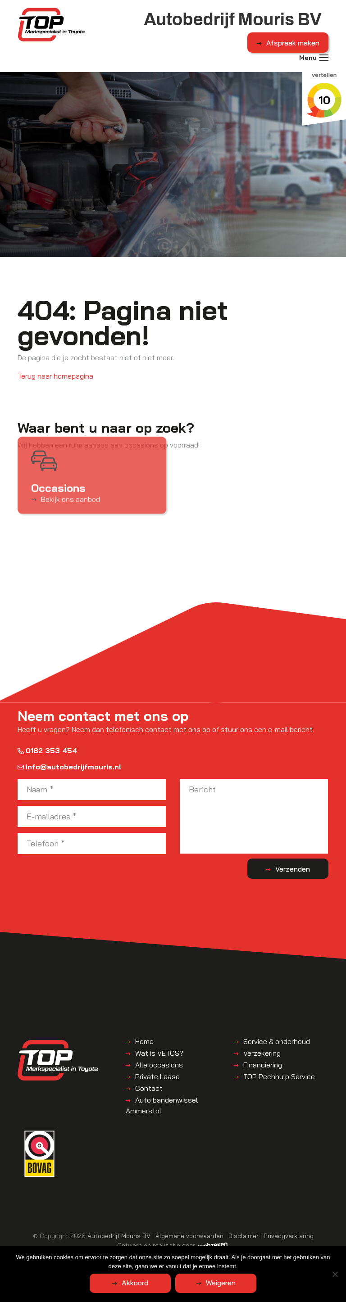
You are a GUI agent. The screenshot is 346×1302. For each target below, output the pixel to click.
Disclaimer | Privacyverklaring (271, 1235)
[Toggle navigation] (323, 58)
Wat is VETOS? (159, 1053)
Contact (149, 1088)
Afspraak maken (292, 42)
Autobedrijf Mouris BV (118, 1235)
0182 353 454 (47, 750)
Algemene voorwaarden (189, 1235)
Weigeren (221, 1282)
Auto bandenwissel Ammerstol (162, 1105)
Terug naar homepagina (55, 375)
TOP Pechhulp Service (279, 1076)
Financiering (262, 1064)
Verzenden (292, 868)
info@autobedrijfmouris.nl (70, 766)
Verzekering (262, 1053)
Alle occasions (159, 1064)
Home (144, 1041)
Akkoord (135, 1282)
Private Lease (157, 1076)
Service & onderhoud (276, 1041)
